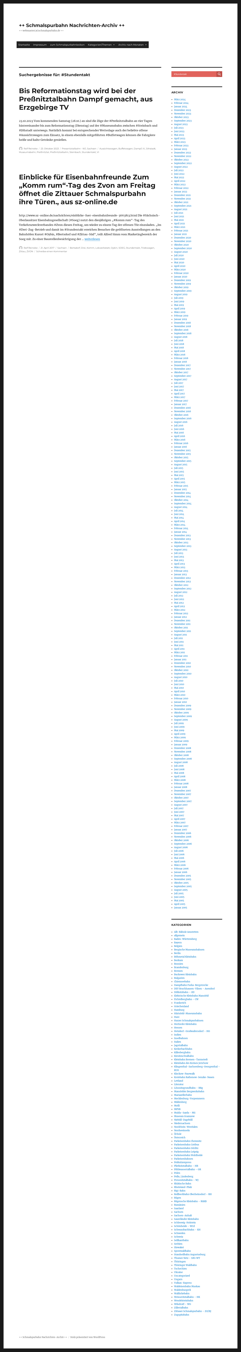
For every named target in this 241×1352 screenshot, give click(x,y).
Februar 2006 (181, 868)
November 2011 (182, 624)
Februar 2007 (181, 826)
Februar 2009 (181, 741)
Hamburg (179, 1010)
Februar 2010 (181, 698)
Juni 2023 (179, 131)
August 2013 (180, 549)
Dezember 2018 (182, 322)
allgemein (179, 935)
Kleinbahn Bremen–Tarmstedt (191, 1059)
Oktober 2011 (181, 627)
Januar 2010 (180, 702)
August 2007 (181, 804)
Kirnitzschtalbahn (184, 1056)
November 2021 (182, 198)
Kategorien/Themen (101, 44)
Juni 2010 (179, 684)
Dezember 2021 (182, 195)
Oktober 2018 (181, 329)
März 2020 (180, 269)
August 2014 (180, 507)
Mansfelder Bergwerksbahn (189, 1091)
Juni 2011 (179, 641)
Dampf (138, 148)
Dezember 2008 (182, 748)
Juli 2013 (178, 553)
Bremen (178, 971)
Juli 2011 (178, 638)
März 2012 (179, 609)
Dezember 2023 (182, 110)
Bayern (178, 942)
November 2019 (182, 283)
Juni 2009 (179, 726)
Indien (177, 1034)
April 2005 (179, 904)
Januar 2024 (180, 106)
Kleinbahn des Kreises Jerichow (191, 1063)
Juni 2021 (179, 216)
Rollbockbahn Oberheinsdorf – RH (193, 1194)
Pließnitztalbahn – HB (186, 1165)
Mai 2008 (179, 773)
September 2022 (183, 163)
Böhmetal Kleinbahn (185, 956)
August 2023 (180, 124)
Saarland (179, 1208)
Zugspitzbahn (181, 1314)
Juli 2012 (178, 595)
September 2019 (183, 290)
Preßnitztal (43, 152)
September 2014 (182, 503)
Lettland (178, 1080)
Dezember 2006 (182, 833)
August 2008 (181, 762)
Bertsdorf (75, 247)
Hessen (178, 1027)
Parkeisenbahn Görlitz (186, 1148)
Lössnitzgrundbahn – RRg (188, 1087)
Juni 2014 (179, 514)
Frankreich (180, 1002)
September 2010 (182, 673)
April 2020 (179, 266)
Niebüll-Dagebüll (183, 1119)
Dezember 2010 (182, 663)
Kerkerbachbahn (183, 1049)
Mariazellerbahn (183, 1095)
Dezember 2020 (182, 237)
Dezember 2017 (182, 365)
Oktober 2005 (181, 882)
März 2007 (180, 822)
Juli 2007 (179, 808)
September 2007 (183, 801)
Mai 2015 (179, 475)
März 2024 (180, 99)
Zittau (22, 251)
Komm (90, 247)
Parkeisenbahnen (183, 1158)
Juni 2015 (179, 471)
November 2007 (182, 794)
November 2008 (182, 751)
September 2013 (182, 546)
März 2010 (179, 695)
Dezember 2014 (182, 493)
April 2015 (179, 478)
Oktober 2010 (181, 670)
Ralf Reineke (31, 148)
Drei (83, 247)
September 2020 (183, 248)
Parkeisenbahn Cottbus (186, 1144)
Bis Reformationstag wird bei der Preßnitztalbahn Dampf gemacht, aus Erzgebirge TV (86, 99)
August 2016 (180, 422)
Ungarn (178, 1279)
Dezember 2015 (182, 450)
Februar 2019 (181, 315)
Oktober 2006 (181, 840)
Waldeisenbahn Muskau (187, 1286)
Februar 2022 (181, 188)
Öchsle (177, 1134)
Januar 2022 (180, 191)
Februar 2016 (181, 443)
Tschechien (180, 1268)
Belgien (178, 946)
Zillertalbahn (181, 1307)
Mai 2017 (179, 390)
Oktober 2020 (181, 244)
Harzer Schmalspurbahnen (188, 1020)
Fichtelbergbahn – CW (186, 999)
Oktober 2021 (181, 202)
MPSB (177, 1109)
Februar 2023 (181, 145)
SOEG (122, 247)
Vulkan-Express (183, 1282)
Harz (176, 1017)
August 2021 (180, 209)
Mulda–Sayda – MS (184, 1112)
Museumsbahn (27, 152)
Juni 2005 (179, 897)
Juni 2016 (179, 429)
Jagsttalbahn (181, 1045)
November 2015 (182, 454)
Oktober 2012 (181, 585)
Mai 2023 (179, 135)
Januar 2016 (180, 446)
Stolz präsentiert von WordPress (87, 1337)
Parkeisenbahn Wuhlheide (188, 1155)
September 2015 (182, 461)
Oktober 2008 (181, 755)
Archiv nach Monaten (132, 44)
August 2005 (181, 890)
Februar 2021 (181, 230)
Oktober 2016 (181, 415)
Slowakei (179, 1247)
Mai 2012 (179, 602)
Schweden (179, 1233)
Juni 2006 (179, 854)
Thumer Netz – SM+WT (187, 1258)
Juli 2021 (178, 212)
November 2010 (182, 666)
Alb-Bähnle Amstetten (186, 932)
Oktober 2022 (181, 159)
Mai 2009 (179, 730)
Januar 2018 (180, 361)
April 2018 (179, 351)
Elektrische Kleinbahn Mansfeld (191, 995)
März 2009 (180, 737)
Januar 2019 (180, 319)
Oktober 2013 (181, 542)
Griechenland (181, 1006)
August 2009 (181, 719)
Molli (177, 1105)
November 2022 (182, 156)
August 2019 (180, 294)
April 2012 (179, 606)
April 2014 (179, 521)
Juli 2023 (178, 127)
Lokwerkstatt (102, 247)
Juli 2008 (179, 765)
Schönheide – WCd (184, 1226)
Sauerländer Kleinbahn (186, 1219)
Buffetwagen (125, 148)
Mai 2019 (179, 305)
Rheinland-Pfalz (183, 1187)
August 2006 (181, 847)
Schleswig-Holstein (185, 1222)
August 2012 (180, 592)
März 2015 (179, 482)
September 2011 (182, 631)
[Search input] (195, 74)
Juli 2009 (179, 723)
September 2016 (183, 418)
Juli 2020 (179, 255)
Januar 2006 (180, 872)
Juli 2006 (179, 851)
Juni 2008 (179, 769)
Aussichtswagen (108, 148)
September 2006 (183, 843)
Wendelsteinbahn (183, 1300)
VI (98, 152)
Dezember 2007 (182, 790)
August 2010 (180, 677)
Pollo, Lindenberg (183, 1176)
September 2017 (182, 376)
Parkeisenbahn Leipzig (186, 1151)
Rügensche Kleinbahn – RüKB (190, 1201)
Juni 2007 (179, 812)
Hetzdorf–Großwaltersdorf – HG (192, 1031)
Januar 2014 (180, 532)
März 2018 (179, 354)
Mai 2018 (179, 347)
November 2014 (182, 496)
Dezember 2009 (182, 705)
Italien (177, 1041)
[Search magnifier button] (219, 74)
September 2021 (182, 205)
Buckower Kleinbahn (185, 974)
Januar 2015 (180, 489)
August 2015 (180, 464)
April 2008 (179, 776)
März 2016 (179, 439)
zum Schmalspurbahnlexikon (67, 44)
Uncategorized (182, 1275)
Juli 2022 (179, 170)
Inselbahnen (181, 1038)
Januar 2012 (180, 617)
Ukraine (178, 1272)
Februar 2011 (181, 656)
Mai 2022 (179, 177)
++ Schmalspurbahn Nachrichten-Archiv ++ (72, 25)
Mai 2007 (179, 815)
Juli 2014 (178, 510)
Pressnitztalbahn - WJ (74, 148)
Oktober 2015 (181, 457)
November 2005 (182, 879)
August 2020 (181, 251)
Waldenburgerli (182, 1290)
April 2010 (179, 691)
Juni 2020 (179, 259)
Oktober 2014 (181, 500)
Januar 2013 (180, 574)
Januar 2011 (180, 659)
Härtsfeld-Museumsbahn (188, 1013)
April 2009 (179, 734)
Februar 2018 (181, 358)
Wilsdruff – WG (182, 1304)
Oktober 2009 (181, 712)
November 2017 (182, 368)
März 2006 (180, 865)
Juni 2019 (179, 301)
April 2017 (179, 393)
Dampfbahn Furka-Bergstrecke (191, 985)
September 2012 (182, 588)
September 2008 (183, 758)
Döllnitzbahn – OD (184, 992)
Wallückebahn (182, 1293)
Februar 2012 (181, 613)
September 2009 (183, 716)
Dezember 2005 (182, 875)
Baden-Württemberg (185, 939)
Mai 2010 (179, 687)
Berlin (177, 953)
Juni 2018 (179, 344)
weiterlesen (92, 239)
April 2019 (179, 308)
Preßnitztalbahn (59, 152)
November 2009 (182, 709)
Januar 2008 (180, 787)
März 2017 (179, 397)
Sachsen (91, 148)
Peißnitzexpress (182, 1162)
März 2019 (179, 312)
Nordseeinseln (182, 1130)
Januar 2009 (180, 744)
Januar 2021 (180, 234)
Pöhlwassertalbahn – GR (187, 1169)
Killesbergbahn (182, 1052)
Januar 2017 (180, 404)
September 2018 (182, 333)
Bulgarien (179, 978)
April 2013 (179, 563)
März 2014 (179, 524)
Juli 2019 (178, 298)
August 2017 (180, 379)
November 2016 (182, 411)
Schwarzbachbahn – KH (187, 1229)
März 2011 (179, 652)
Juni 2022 (179, 174)
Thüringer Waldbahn (185, 1265)
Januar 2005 (180, 907)
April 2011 (179, 648)
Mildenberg (180, 1102)
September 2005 (183, 886)
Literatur (179, 1084)
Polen (177, 1173)
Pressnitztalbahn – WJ (186, 1180)
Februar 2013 (181, 570)
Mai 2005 (179, 900)
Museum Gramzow (184, 1116)
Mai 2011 (178, 645)
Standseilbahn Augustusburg (189, 1254)
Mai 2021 (179, 220)
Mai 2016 (179, 432)
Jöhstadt (150, 148)
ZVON (30, 251)
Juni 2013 (179, 556)
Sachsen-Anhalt (183, 1215)
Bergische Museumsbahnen (189, 949)
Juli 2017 (178, 383)
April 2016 (179, 436)
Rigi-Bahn (179, 1190)
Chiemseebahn (182, 981)
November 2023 (182, 113)
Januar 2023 (180, 149)
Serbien (178, 1243)
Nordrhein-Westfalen (186, 1126)
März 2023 (179, 142)
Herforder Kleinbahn (185, 1024)
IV (144, 148)
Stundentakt (89, 152)
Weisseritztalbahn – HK (187, 1297)
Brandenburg (181, 967)
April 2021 (179, 223)
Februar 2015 (181, 485)
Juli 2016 (178, 425)
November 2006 (182, 836)
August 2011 (180, 634)
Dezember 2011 (182, 620)
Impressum (40, 44)
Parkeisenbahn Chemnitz (187, 1141)
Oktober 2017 (181, 372)
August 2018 (180, 337)
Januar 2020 (180, 276)
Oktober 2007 (181, 797)
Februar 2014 (181, 528)
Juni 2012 (179, 599)
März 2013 (179, 567)
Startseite (24, 44)
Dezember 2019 (182, 280)
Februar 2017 (181, 400)
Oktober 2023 (181, 117)
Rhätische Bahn (182, 1183)
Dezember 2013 (182, 535)
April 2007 (179, 819)
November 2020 (182, 241)
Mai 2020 (179, 262)
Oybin (114, 247)
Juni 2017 (179, 386)
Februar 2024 (181, 103)
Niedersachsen (182, 1123)
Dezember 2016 (182, 407)
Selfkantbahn (181, 1240)
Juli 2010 (178, 680)
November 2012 (182, 581)
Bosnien (178, 963)
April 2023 (179, 138)
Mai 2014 (179, 517)
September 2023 (183, 120)
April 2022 (179, 181)
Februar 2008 (181, 783)
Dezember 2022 (182, 152)
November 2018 (182, 326)
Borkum (178, 960)
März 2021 (179, 227)
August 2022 (181, 166)
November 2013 (182, 539)
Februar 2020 (181, 273)
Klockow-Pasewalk (184, 1073)
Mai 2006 (179, 858)
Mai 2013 (179, 560)
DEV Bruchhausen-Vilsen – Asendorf (194, 988)
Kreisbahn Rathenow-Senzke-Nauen (194, 1077)
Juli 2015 (178, 468)
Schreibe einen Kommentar (51, 251)
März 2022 (180, 184)
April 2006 (179, 861)
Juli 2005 (179, 893)
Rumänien (179, 1204)
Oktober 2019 (181, 287)
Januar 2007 (180, 829)
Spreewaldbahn (182, 1251)
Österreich (179, 1137)
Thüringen (180, 1261)
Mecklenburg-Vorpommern (189, 1098)
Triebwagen (147, 247)
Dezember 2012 (182, 578)
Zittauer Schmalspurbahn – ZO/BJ (192, 1311)
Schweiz (178, 1236)
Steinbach (75, 152)
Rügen (177, 1197)
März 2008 (180, 780)
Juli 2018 (178, 340)
